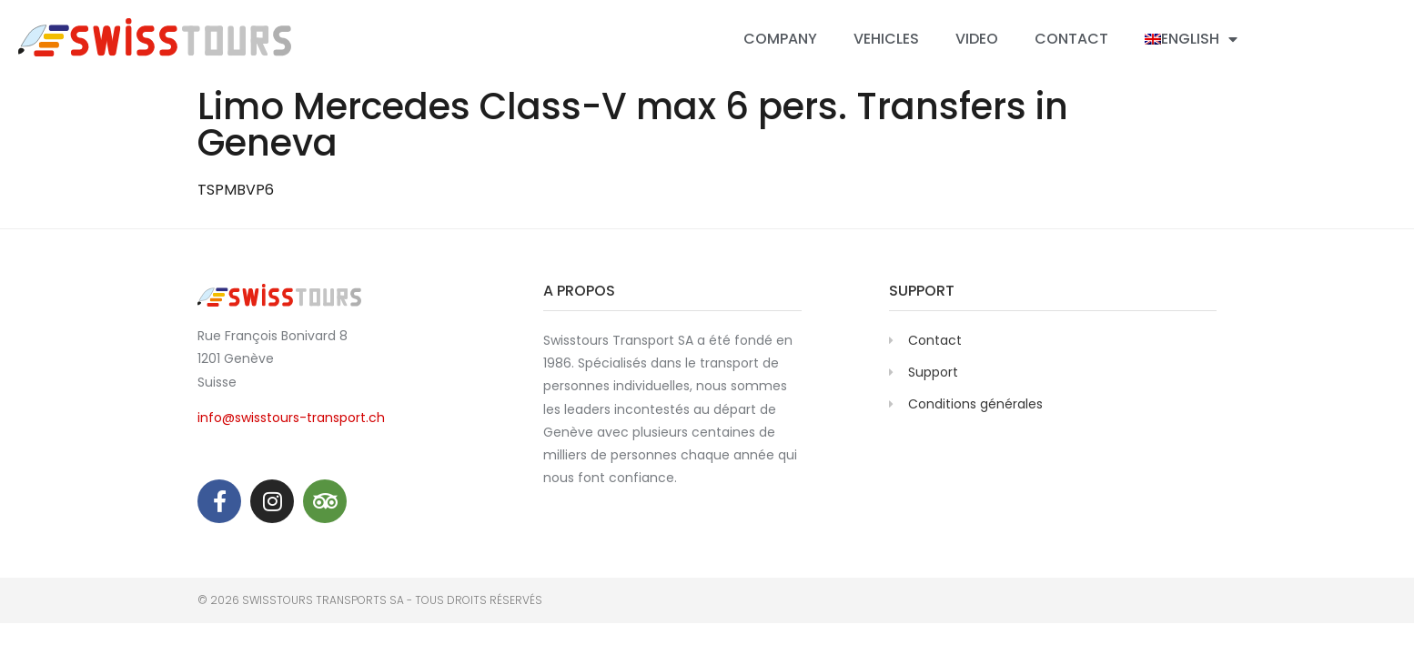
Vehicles (886, 38)
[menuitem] (1191, 39)
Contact (1071, 38)
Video (976, 38)
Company (780, 38)
